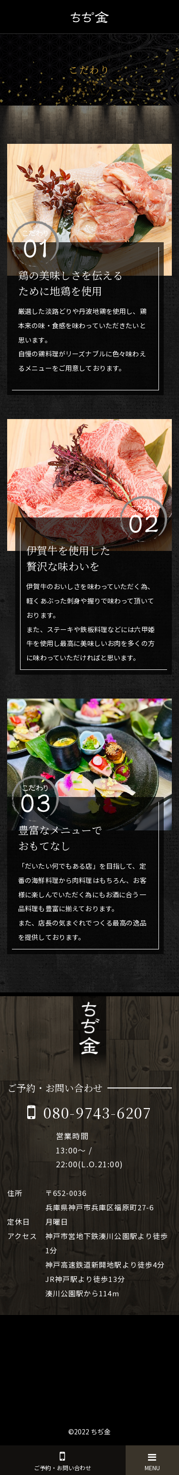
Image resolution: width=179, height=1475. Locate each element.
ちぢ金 (101, 1431)
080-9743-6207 (97, 1112)
